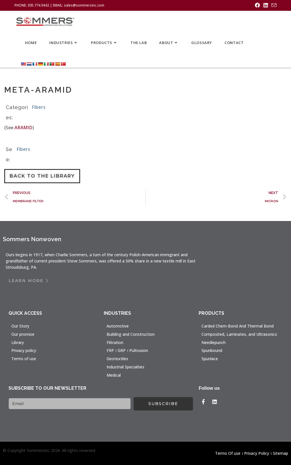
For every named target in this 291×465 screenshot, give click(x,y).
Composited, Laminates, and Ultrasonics (239, 334)
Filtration (115, 342)
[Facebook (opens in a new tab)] (257, 5)
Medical (114, 375)
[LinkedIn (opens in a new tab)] (266, 5)
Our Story (20, 326)
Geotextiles (117, 358)
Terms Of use (227, 453)
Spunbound (211, 350)
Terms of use (23, 358)
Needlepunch (213, 342)
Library (17, 342)
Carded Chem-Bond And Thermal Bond (237, 326)
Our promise (22, 334)
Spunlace (209, 358)
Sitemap (280, 453)
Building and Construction (131, 334)
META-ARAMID (40, 90)
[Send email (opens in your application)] (273, 5)
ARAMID (23, 127)
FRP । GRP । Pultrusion (127, 350)
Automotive (118, 326)
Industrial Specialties (125, 367)
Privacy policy (23, 350)
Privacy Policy (256, 453)
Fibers (38, 107)
